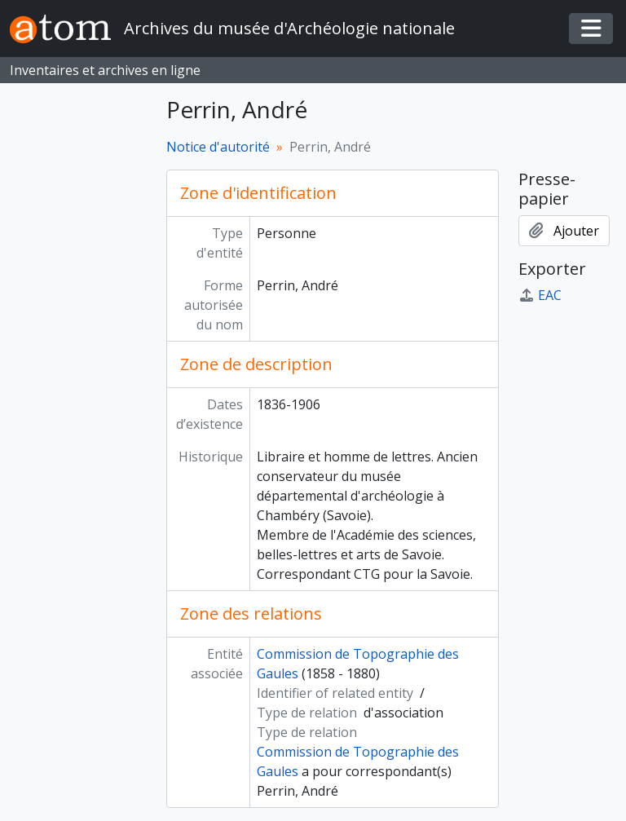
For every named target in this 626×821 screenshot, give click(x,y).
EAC (540, 295)
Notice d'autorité (218, 147)
